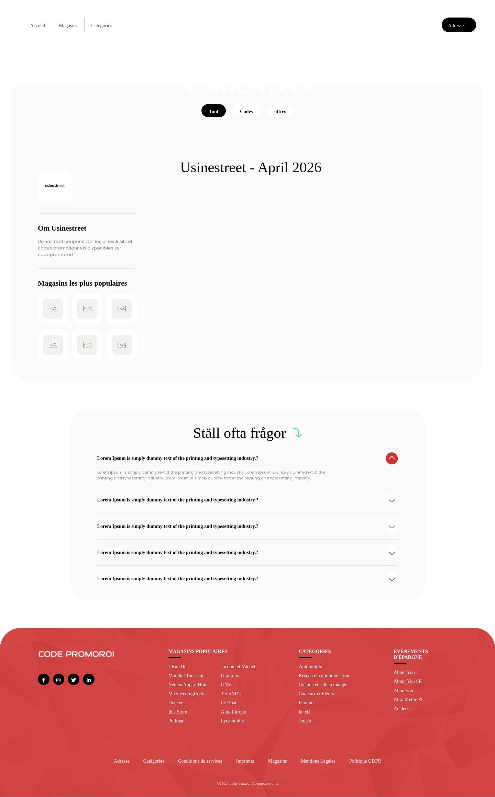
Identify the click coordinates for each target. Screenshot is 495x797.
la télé (304, 712)
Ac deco (402, 709)
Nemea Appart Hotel (188, 685)
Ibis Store (177, 712)
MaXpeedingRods (186, 694)
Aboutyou (403, 691)
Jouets (305, 721)
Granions (230, 675)
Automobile (310, 666)
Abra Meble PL (409, 699)
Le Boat (228, 703)
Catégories (101, 25)
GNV (226, 685)
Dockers (176, 703)
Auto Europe (233, 712)
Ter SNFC (231, 694)
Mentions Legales (318, 761)
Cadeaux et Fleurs (316, 694)
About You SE (408, 682)
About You (404, 672)
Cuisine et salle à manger (323, 685)
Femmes (307, 703)
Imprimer (245, 761)
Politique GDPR (365, 761)
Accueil (37, 25)
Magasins (68, 25)
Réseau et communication (324, 675)
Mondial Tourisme (186, 675)
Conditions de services (200, 761)
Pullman (176, 721)
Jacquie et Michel (238, 666)
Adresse (122, 761)
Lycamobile (232, 721)
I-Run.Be (177, 666)
